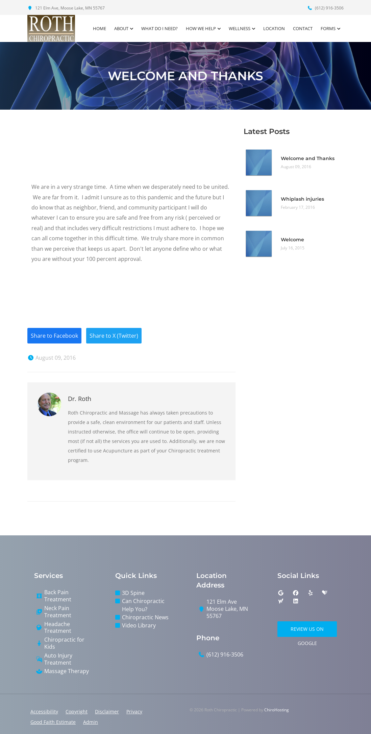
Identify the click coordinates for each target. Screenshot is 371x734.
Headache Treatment (57, 628)
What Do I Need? (159, 28)
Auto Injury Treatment (58, 659)
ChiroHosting (276, 710)
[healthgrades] (324, 593)
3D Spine (133, 593)
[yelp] (310, 593)
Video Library (139, 625)
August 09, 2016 (51, 357)
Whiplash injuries (302, 199)
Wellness (239, 28)
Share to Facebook (54, 335)
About (121, 28)
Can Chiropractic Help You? (143, 605)
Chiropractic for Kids (64, 643)
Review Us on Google (307, 631)
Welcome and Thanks (308, 158)
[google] (280, 593)
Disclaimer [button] (107, 711)
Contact (303, 28)
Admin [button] (90, 722)
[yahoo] (280, 601)
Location (274, 28)
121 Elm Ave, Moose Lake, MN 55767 (66, 8)
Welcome (292, 240)
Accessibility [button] (44, 711)
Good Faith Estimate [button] (53, 722)
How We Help (201, 28)
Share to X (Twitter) (114, 335)
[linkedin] (295, 601)
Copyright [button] (77, 711)
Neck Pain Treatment (57, 612)
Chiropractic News (145, 617)
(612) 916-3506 (325, 8)
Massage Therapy (66, 671)
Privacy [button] (134, 711)
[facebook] (295, 593)
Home (99, 28)
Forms (328, 28)
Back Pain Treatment (57, 596)
